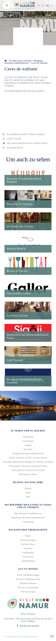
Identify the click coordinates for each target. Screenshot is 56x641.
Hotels (28, 536)
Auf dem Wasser (28, 544)
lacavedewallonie (13, 147)
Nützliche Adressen (28, 583)
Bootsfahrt (28, 449)
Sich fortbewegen (28, 592)
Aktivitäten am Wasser (28, 474)
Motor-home (28, 557)
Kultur (28, 493)
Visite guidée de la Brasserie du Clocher (28, 470)
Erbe (28, 497)
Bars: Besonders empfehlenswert (28, 513)
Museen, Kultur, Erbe (28, 482)
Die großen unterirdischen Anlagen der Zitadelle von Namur (28, 462)
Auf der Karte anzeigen (29, 625)
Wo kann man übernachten (28, 530)
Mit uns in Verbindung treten (28, 579)
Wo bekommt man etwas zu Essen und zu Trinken (28, 506)
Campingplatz (28, 552)
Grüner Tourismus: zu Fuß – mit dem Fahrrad (28, 458)
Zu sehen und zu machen (20, 60)
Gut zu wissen (28, 569)
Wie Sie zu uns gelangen (28, 587)
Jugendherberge (27, 561)
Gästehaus (28, 548)
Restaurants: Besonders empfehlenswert (28, 518)
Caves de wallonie (39, 63)
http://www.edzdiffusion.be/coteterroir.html (25, 143)
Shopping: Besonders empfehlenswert (23, 61)
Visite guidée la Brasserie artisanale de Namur (28, 466)
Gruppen (28, 445)
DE (47, 5)
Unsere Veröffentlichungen (28, 575)
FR (39, 5)
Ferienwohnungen (28, 540)
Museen (28, 488)
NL (43, 5)
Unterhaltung (28, 522)
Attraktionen (28, 437)
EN (51, 5)
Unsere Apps (28, 441)
